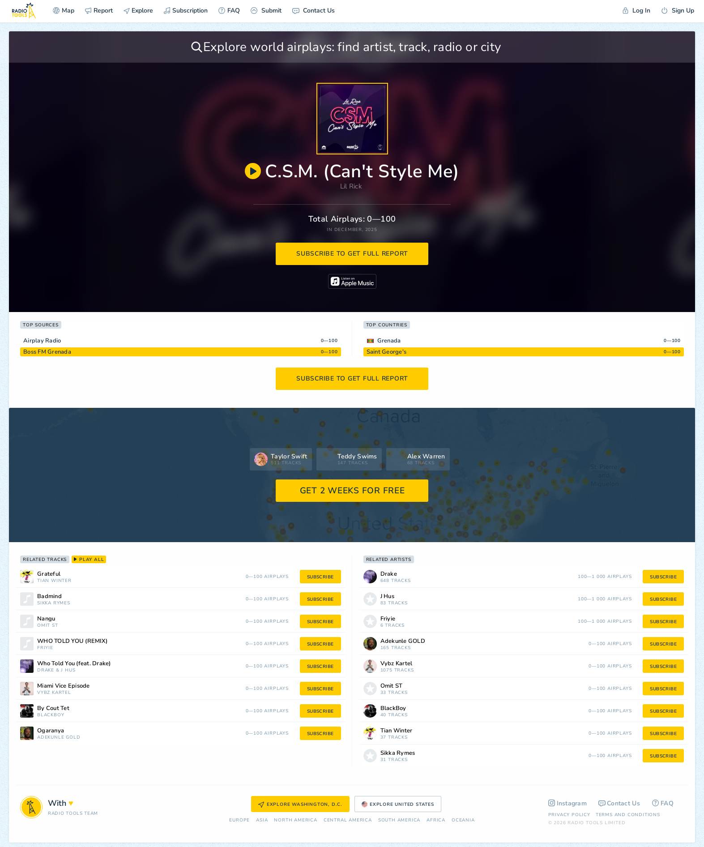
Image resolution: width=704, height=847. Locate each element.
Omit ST (47, 625)
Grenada (389, 341)
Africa (436, 820)
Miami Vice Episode (63, 686)
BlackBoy (50, 715)
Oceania (463, 820)
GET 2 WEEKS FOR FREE (352, 490)
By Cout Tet (53, 708)
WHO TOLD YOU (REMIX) (72, 641)
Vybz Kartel (54, 692)
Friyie (45, 648)
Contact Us (313, 10)
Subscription (186, 10)
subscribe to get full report (352, 253)
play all (89, 559)
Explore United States (398, 804)
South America (399, 820)
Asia (262, 820)
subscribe (320, 577)
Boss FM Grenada (47, 352)
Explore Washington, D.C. (300, 804)
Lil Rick (351, 186)
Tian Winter (54, 580)
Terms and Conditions (628, 815)
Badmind (49, 596)
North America (295, 820)
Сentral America (348, 820)
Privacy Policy (569, 815)
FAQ (229, 10)
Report (99, 10)
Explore (138, 10)
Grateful (48, 574)
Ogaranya (50, 730)
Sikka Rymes (53, 603)
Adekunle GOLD (58, 737)
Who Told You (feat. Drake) (74, 663)
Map (63, 10)
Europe (239, 820)
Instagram (567, 803)
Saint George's (387, 352)
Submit (266, 10)
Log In (636, 10)
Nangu (46, 618)
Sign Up (677, 10)
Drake (45, 670)
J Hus (68, 670)
